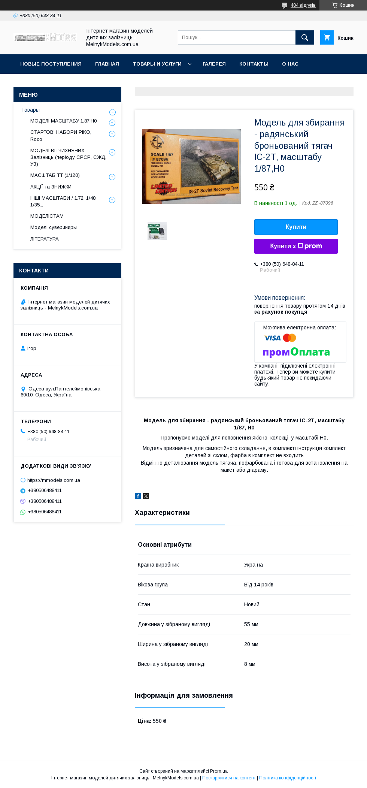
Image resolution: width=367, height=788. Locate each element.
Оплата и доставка (48, 83)
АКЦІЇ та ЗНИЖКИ (51, 187)
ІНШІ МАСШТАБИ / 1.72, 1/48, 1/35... (63, 201)
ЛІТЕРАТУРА (44, 239)
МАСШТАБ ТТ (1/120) (55, 175)
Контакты (254, 64)
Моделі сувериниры (53, 227)
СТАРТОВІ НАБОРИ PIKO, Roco (60, 135)
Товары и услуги (157, 64)
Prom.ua (219, 771)
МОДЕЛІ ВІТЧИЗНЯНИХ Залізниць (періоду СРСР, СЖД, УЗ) (68, 157)
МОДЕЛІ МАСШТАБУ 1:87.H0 (63, 121)
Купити (296, 227)
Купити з (296, 246)
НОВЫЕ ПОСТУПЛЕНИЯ (51, 64)
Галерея (214, 64)
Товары (30, 110)
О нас (290, 64)
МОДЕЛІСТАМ (47, 216)
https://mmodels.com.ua (53, 480)
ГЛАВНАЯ (107, 64)
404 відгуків (303, 5)
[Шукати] (304, 37)
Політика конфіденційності (287, 778)
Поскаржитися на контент (229, 778)
